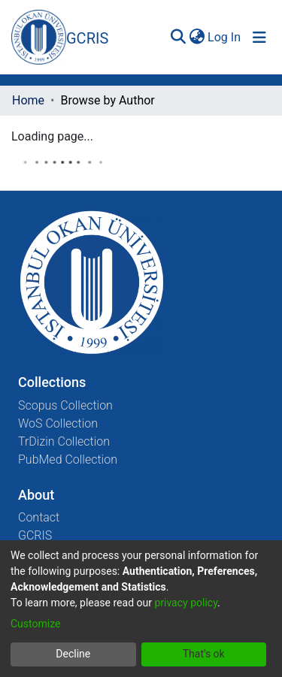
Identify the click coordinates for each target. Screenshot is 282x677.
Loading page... (52, 136)
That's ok (204, 654)
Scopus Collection (65, 405)
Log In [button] (225, 37)
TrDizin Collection (64, 441)
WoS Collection (58, 423)
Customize (35, 624)
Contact (38, 517)
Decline (73, 654)
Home (28, 100)
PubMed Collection (67, 459)
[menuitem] (196, 38)
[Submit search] (177, 38)
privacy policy (185, 603)
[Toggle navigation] (259, 37)
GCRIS (35, 535)
